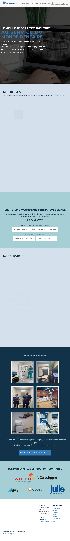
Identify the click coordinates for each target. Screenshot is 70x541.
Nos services (45, 3)
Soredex (55, 516)
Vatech (55, 510)
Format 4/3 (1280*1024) (46, 238)
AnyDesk (52, 229)
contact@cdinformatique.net (61, 4)
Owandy (55, 512)
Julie (54, 514)
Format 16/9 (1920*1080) (24, 238)
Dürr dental (56, 518)
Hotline (35, 3)
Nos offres (26, 3)
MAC (43, 229)
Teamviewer (36, 229)
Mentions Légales (8, 534)
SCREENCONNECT (20, 229)
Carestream (56, 508)
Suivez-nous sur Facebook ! (35, 452)
